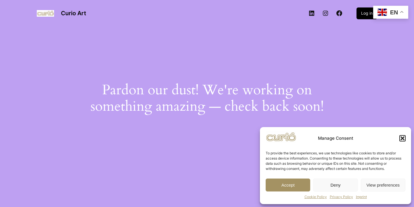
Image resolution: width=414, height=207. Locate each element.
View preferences (383, 185)
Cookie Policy (315, 197)
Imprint (361, 197)
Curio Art (73, 13)
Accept (288, 185)
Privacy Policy (341, 197)
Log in (367, 13)
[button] (402, 138)
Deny (335, 185)
